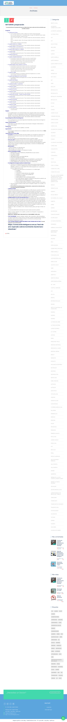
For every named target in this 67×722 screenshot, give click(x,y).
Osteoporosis (54, 403)
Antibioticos (54, 73)
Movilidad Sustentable (56, 364)
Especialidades (54, 245)
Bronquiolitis (54, 90)
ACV (52, 37)
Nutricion (53, 384)
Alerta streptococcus (56, 63)
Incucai (52, 294)
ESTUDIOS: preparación (14, 25)
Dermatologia (54, 188)
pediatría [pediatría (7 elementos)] (53, 663)
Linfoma (53, 335)
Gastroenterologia (56, 258)
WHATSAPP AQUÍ (48, 709)
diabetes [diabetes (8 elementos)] (53, 634)
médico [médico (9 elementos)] (53, 648)
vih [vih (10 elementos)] (57, 678)
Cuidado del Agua (55, 171)
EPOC (52, 241)
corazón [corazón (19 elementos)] (60, 619)
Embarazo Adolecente (56, 227)
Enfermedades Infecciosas (54, 231)
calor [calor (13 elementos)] (60, 611)
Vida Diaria (53, 527)
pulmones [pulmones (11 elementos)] (60, 666)
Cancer (52, 109)
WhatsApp (17, 3)
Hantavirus (53, 271)
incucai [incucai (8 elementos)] (53, 642)
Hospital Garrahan (55, 287)
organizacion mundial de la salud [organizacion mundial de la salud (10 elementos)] (56, 660)
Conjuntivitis (54, 149)
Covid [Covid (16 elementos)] (60, 622)
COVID (52, 158)
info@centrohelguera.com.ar (10, 712)
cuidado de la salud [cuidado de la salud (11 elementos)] (56, 625)
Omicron (53, 397)
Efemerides (53, 224)
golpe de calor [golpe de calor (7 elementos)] (54, 636)
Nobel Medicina (54, 380)
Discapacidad (54, 211)
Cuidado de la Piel (55, 168)
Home (31, 7)
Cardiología (54, 126)
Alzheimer (53, 67)
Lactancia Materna (55, 325)
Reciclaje (53, 449)
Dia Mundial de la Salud (56, 198)
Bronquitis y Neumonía (56, 96)
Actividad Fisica (54, 34)
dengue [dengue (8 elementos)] (53, 628)
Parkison (53, 417)
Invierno (53, 312)
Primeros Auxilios (55, 433)
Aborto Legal (54, 23)
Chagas (53, 139)
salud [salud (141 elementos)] (52, 669)
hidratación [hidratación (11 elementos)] (54, 639)
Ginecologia (54, 261)
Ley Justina (53, 331)
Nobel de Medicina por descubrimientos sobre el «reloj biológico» (60, 554)
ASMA (52, 83)
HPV (52, 291)
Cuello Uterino (55, 165)
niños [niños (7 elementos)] (52, 651)
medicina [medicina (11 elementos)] (53, 645)
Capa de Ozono (54, 122)
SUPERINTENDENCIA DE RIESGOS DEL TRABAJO (56, 493)
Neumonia (53, 371)
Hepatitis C (53, 274)
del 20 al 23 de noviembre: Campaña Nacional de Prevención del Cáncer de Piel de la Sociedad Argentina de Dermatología (57, 178)
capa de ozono (54, 119)
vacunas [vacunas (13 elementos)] (61, 675)
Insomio (53, 304)
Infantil (53, 297)
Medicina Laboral (55, 351)
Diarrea (53, 207)
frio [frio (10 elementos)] (62, 634)
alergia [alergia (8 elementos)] (56, 611)
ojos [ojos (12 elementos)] (60, 654)
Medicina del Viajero (56, 348)
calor (52, 106)
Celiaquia (53, 132)
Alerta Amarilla (55, 57)
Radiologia (53, 443)
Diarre (52, 204)
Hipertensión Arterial (56, 281)
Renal (52, 453)
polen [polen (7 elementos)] (58, 663)
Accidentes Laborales (56, 31)
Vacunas (53, 517)
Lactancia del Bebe (55, 321)
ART (52, 80)
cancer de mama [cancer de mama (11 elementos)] (55, 616)
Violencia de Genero (56, 530)
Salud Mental (54, 464)
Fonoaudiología (55, 255)
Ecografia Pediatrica (56, 221)
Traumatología (55, 507)
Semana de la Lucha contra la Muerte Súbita (57, 478)
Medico (52, 354)
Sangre (52, 470)
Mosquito (53, 361)
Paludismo (53, 410)
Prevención (53, 426)
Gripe (52, 268)
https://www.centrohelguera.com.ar (11, 714)
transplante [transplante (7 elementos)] (54, 675)
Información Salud (55, 301)
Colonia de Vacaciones (56, 142)
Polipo (52, 423)
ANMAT (52, 70)
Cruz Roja (53, 162)
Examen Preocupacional (57, 248)
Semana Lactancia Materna (55, 482)
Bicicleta (53, 86)
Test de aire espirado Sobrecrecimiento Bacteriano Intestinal (61, 543)
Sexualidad (53, 486)
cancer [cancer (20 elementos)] (53, 613)
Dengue (53, 184)
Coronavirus (54, 155)
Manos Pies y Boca (55, 341)
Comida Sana (54, 145)
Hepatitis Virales (55, 278)
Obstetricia (54, 390)
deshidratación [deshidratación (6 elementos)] (55, 631)
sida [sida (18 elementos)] (59, 672)
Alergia (53, 50)
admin (7, 233)
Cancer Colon (54, 112)
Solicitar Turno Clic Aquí (48, 694)
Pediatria (53, 420)
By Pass (52, 103)
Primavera (53, 430)
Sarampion (53, 474)
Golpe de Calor (55, 264)
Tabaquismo (54, 497)
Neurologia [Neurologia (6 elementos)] (58, 648)
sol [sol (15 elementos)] (61, 672)
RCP (52, 446)
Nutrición (53, 387)
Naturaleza (54, 367)
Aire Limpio (53, 47)
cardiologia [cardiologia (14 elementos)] (54, 619)
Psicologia (53, 436)
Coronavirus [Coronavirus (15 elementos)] (54, 622)
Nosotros (9, 3)
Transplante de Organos (57, 504)
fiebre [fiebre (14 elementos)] (58, 634)
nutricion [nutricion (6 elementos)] (57, 651)
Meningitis (53, 358)
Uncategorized (54, 510)
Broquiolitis (54, 99)
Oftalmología (54, 394)
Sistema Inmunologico (56, 489)
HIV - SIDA (53, 284)
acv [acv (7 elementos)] (52, 611)
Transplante (54, 500)
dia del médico (54, 194)
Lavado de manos (55, 328)
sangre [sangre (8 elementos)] (57, 669)
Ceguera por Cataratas (56, 129)
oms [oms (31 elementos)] (52, 656)
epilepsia (53, 238)
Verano (53, 520)
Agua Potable (54, 44)
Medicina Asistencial (56, 344)
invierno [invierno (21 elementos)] (58, 642)
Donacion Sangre (55, 214)
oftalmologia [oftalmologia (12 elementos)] (54, 654)
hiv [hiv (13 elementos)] (58, 639)
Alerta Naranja (54, 60)
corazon (53, 152)
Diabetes (53, 201)
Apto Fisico (53, 76)
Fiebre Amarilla (54, 251)
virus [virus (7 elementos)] (60, 678)
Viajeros (53, 523)
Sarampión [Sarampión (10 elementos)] (53, 672)
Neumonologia (54, 374)
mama (52, 338)
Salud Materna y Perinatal (55, 460)
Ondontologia (54, 400)
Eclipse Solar (54, 217)
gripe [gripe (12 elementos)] (61, 636)
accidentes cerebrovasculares (56, 27)
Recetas (61, 2)
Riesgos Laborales (55, 456)
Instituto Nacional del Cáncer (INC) (56, 308)
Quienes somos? (55, 439)
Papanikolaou (54, 413)
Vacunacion (54, 513)
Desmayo (53, 191)
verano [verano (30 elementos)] (53, 678)
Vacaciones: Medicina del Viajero (60, 563)
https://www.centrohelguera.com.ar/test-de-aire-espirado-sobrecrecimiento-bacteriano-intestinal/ (26, 227)
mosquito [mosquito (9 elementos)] (59, 645)
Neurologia (54, 377)
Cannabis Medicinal (55, 116)
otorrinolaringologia (56, 407)
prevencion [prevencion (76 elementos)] (54, 666)
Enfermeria (53, 235)
